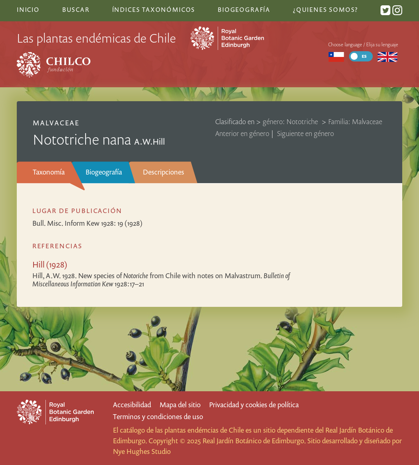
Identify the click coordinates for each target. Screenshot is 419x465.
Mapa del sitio (180, 404)
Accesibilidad (132, 404)
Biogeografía (104, 172)
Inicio (28, 9)
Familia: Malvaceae (355, 121)
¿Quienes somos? (325, 9)
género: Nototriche (291, 121)
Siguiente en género (305, 133)
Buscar (76, 9)
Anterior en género (242, 133)
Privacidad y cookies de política (254, 404)
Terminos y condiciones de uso (158, 416)
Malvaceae (56, 122)
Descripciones (163, 172)
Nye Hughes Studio (142, 451)
